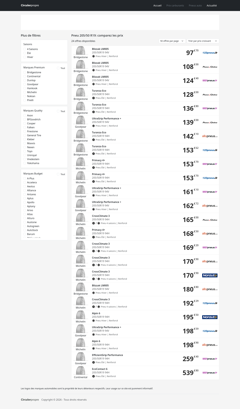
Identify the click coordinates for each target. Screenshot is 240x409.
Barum (31, 234)
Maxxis (31, 143)
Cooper (31, 123)
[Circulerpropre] (30, 400)
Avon (30, 115)
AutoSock (32, 230)
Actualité (212, 5)
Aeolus (31, 186)
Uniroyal (32, 155)
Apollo (30, 202)
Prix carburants (175, 5)
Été (29, 53)
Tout (63, 68)
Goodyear (32, 84)
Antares (31, 194)
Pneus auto (195, 5)
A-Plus (30, 178)
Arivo (30, 210)
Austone (32, 222)
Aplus (30, 198)
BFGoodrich (34, 119)
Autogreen (33, 226)
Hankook (32, 88)
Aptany (31, 206)
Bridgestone (34, 72)
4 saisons (32, 49)
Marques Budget (33, 173)
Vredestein (33, 159)
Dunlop (31, 80)
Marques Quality (32, 110)
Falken (31, 127)
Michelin (32, 92)
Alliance (31, 190)
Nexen (30, 147)
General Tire (34, 135)
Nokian (31, 96)
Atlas (30, 214)
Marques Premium (34, 67)
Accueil (157, 5)
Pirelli (30, 100)
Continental (33, 76)
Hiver (30, 57)
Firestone (32, 131)
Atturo (30, 218)
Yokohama (33, 163)
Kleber (31, 139)
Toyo (29, 151)
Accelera (32, 182)
